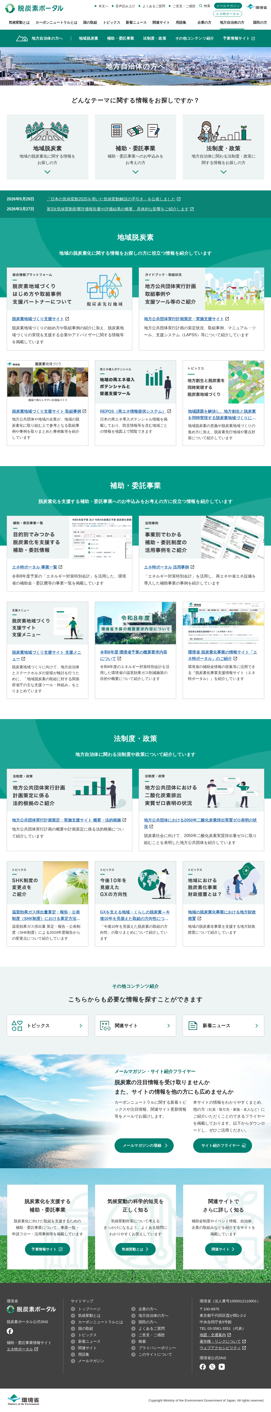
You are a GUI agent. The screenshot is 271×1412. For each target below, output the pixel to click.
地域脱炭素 (88, 38)
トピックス (38, 1025)
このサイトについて (155, 1354)
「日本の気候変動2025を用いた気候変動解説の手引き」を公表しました (111, 199)
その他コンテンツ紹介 (194, 38)
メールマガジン (228, 6)
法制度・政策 (154, 38)
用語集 (83, 1354)
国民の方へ (147, 1322)
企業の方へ (147, 1309)
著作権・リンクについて (220, 1341)
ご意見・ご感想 (184, 6)
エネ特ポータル (227, 14)
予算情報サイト (239, 37)
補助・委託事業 (120, 38)
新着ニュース (216, 1025)
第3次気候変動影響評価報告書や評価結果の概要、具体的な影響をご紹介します (118, 209)
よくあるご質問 (153, 6)
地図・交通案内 (213, 1335)
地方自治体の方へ (153, 1315)
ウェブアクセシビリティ (220, 1348)
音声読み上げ (125, 6)
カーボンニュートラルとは (100, 1322)
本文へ (103, 6)
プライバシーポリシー (157, 1348)
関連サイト (126, 1025)
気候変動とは (132, 1249)
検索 (207, 6)
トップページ (89, 1309)
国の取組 (85, 1328)
